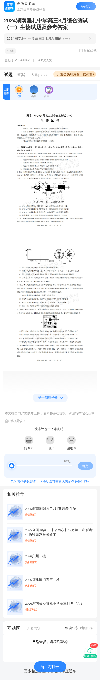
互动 (40, 74)
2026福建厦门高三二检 (42, 580)
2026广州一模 (35, 556)
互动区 (13, 628)
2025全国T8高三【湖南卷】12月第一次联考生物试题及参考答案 (59, 532)
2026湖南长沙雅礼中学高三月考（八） (54, 603)
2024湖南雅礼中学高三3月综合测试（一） (39, 38)
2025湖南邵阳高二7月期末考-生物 (51, 509)
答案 (21, 74)
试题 (8, 74)
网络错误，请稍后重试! (50, 642)
